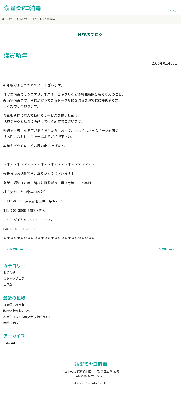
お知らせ (9, 272)
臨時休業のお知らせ (16, 310)
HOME (10, 19)
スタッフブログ (13, 278)
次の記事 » (166, 248)
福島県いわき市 (13, 304)
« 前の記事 (15, 248)
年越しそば (10, 322)
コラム (7, 284)
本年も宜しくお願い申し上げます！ (27, 316)
